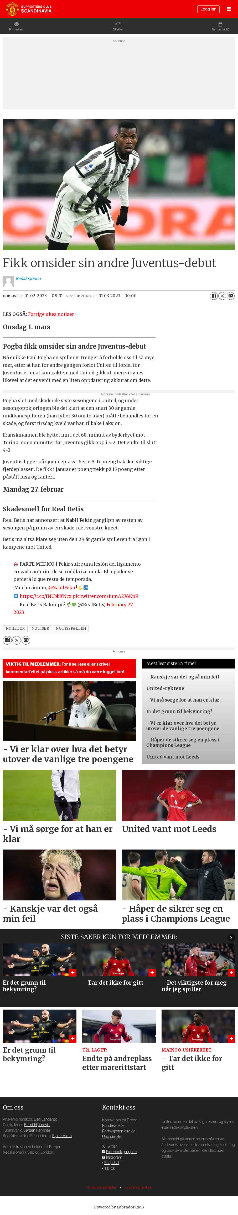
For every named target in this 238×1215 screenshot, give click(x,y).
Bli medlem (16, 29)
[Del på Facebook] (214, 296)
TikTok (109, 1168)
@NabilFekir (62, 588)
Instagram (114, 1157)
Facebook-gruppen (121, 1152)
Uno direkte (111, 1137)
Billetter (118, 29)
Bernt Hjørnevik (37, 1125)
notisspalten (71, 628)
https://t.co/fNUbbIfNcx (45, 596)
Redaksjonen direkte (119, 1131)
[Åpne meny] (228, 9)
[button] (231, 938)
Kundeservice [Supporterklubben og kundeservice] (113, 1126)
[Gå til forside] (28, 9)
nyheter (15, 628)
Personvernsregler (101, 1188)
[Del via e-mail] (231, 296)
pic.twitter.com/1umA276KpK (105, 596)
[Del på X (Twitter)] (222, 296)
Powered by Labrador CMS (119, 1207)
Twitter (111, 1146)
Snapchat (111, 1163)
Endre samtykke (138, 1188)
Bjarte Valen (62, 1136)
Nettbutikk (219, 29)
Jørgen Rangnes (37, 1130)
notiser (40, 628)
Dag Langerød (45, 1119)
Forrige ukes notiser (51, 314)
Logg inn (208, 9)
